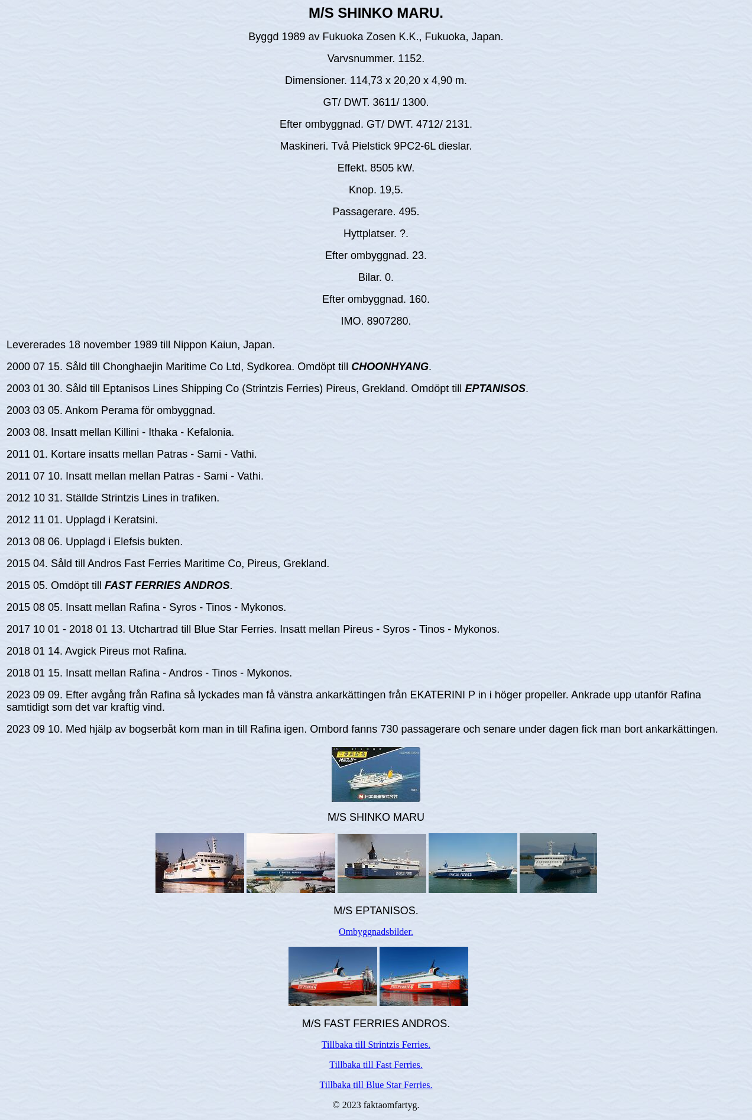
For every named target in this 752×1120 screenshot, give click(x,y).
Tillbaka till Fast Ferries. (376, 1065)
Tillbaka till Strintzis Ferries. (376, 1045)
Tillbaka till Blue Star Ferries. (376, 1085)
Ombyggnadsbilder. (376, 932)
